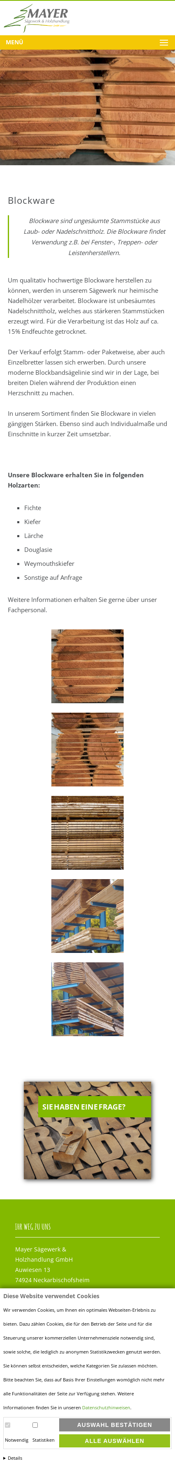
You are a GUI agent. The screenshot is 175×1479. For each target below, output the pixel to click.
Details (15, 1458)
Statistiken (43, 1440)
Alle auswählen (115, 1441)
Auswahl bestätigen (114, 1425)
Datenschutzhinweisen (106, 1408)
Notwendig (16, 1440)
